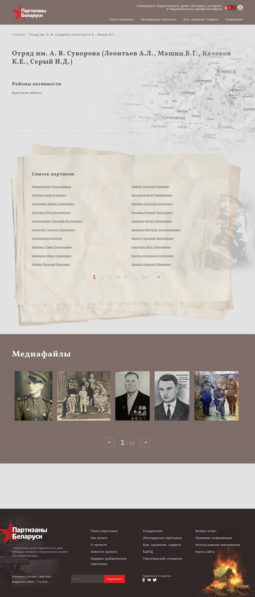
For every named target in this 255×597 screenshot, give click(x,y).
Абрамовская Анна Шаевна (51, 186)
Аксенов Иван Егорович (49, 195)
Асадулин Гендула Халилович (53, 229)
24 (144, 277)
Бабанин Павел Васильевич (52, 247)
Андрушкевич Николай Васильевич (57, 221)
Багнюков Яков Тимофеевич (152, 195)
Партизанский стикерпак (162, 558)
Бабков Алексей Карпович (150, 186)
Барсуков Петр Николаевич (151, 247)
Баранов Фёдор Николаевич (152, 221)
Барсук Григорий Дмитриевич (153, 238)
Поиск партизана (121, 19)
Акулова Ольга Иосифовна (51, 212)
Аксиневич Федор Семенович (53, 204)
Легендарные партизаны (158, 19)
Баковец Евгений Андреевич (152, 204)
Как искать (99, 538)
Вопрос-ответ (206, 531)
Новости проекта (104, 551)
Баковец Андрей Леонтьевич (152, 212)
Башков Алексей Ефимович (151, 264)
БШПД (148, 551)
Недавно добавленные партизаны (109, 561)
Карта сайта (205, 551)
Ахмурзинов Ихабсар (47, 238)
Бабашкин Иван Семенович (51, 255)
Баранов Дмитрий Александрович (156, 229)
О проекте (99, 545)
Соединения (234, 19)
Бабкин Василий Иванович (51, 264)
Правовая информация (213, 538)
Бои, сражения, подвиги (201, 19)
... (134, 277)
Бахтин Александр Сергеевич (153, 255)
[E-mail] (87, 579)
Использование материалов (217, 545)
